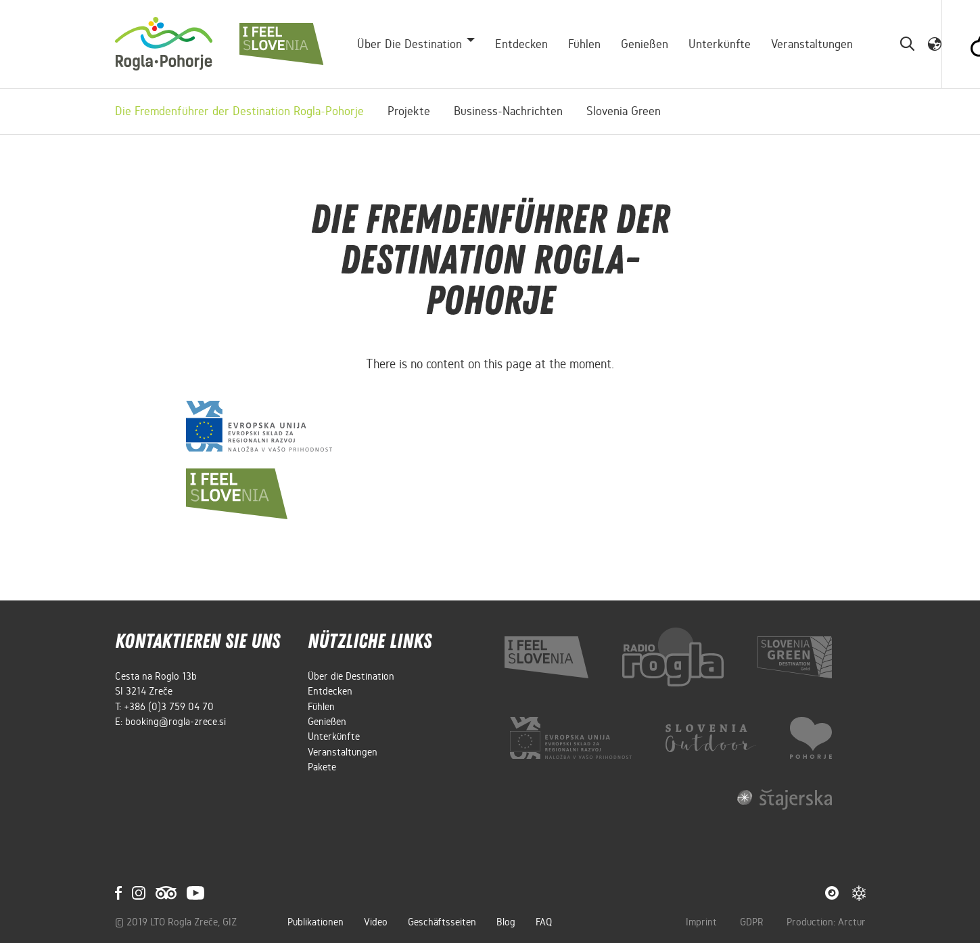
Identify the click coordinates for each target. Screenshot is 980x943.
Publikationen (315, 922)
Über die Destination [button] (409, 44)
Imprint (703, 922)
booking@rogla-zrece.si (175, 722)
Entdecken (521, 44)
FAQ (544, 922)
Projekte (409, 111)
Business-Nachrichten (508, 111)
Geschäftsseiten (442, 922)
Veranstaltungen (812, 44)
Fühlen (584, 44)
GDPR (753, 922)
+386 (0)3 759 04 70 (169, 707)
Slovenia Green (623, 111)
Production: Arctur (826, 922)
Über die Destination (351, 676)
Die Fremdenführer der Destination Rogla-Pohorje (239, 111)
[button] (934, 43)
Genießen (644, 44)
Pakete (322, 767)
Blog (505, 922)
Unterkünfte (720, 44)
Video (376, 922)
